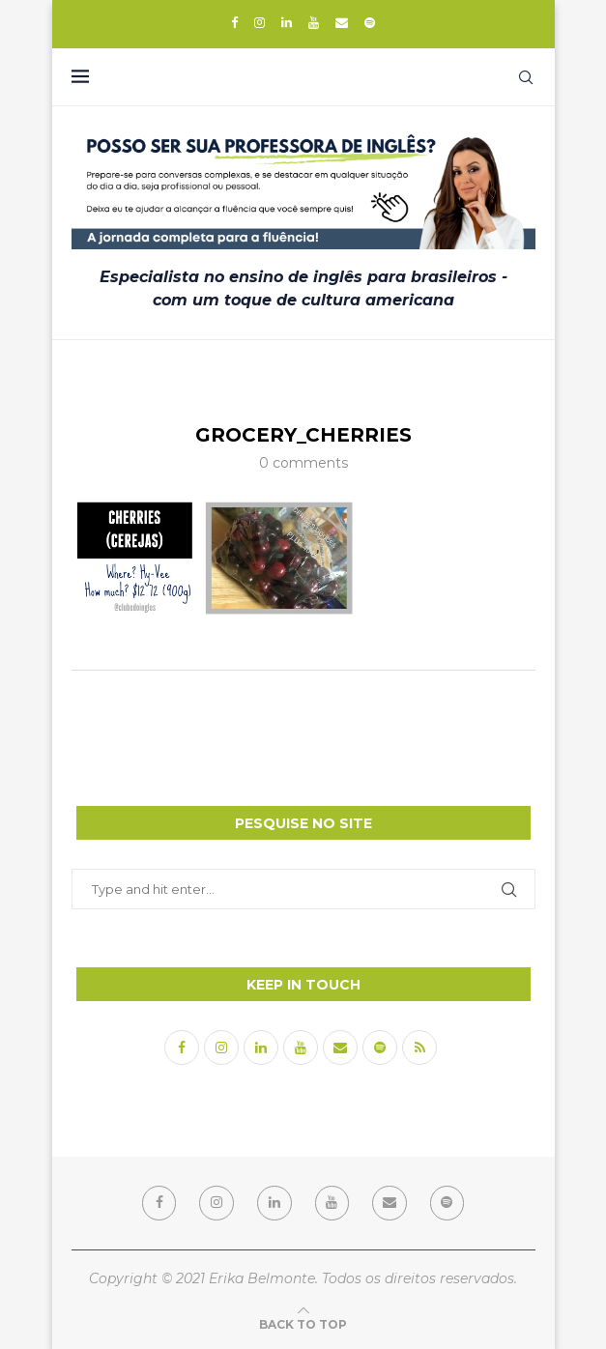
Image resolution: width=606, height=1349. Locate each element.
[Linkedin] (286, 22)
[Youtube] (313, 22)
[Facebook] (234, 22)
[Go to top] (303, 1323)
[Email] (341, 22)
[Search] (525, 77)
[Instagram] (259, 22)
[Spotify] (369, 22)
